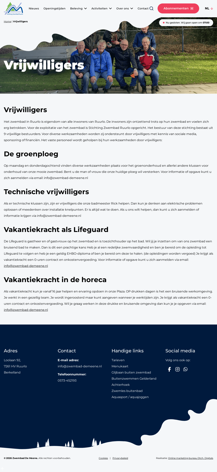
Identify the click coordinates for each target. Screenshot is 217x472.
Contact (143, 8)
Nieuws (34, 8)
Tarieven (118, 360)
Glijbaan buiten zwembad (131, 372)
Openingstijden (55, 8)
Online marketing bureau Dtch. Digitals (190, 458)
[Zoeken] (151, 8)
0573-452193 (67, 380)
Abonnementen (178, 8)
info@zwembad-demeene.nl (26, 266)
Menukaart (120, 366)
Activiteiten (101, 8)
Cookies (103, 458)
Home (7, 21)
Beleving (78, 8)
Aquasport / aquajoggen (130, 397)
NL (207, 8)
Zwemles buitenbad (127, 391)
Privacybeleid (120, 458)
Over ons (124, 8)
